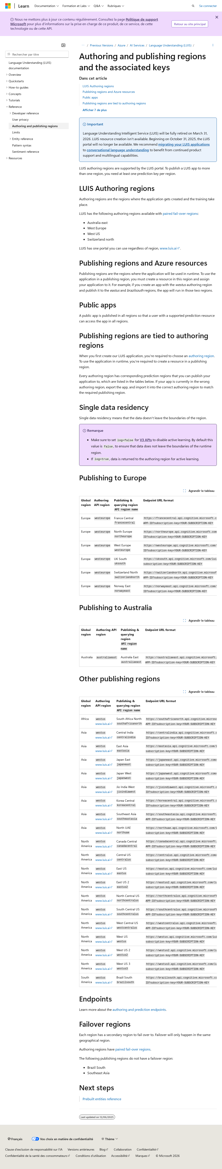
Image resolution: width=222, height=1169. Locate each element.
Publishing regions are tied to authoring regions (114, 103)
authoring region (201, 355)
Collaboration (123, 1149)
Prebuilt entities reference (102, 1099)
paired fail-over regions (180, 213)
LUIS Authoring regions (98, 86)
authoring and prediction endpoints (139, 1009)
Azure (121, 45)
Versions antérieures (81, 1149)
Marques (141, 1156)
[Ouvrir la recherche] (193, 6)
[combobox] (37, 54)
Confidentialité (146, 1149)
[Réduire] (63, 45)
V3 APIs (146, 439)
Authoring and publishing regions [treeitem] (35, 126)
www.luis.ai (168, 248)
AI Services (137, 45)
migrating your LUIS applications (184, 144)
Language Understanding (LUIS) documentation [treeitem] (30, 65)
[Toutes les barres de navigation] (83, 45)
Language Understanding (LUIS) (170, 45)
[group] (148, 546)
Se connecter (208, 6)
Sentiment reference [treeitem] (25, 151)
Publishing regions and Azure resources (109, 92)
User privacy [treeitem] (20, 119)
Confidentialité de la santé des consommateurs (36, 1156)
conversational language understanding (118, 150)
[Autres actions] (213, 45)
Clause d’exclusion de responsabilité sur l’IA (33, 1149)
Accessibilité (119, 1156)
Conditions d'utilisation (91, 1156)
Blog (102, 1149)
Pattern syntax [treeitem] (21, 145)
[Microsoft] (8, 6)
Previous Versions (101, 45)
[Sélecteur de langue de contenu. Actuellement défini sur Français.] (15, 1138)
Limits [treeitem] (16, 132)
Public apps (90, 97)
